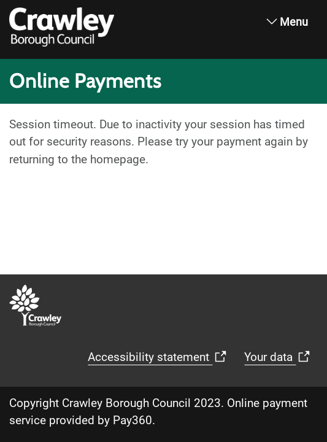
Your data (205, 361)
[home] (13, 20)
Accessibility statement (85, 361)
